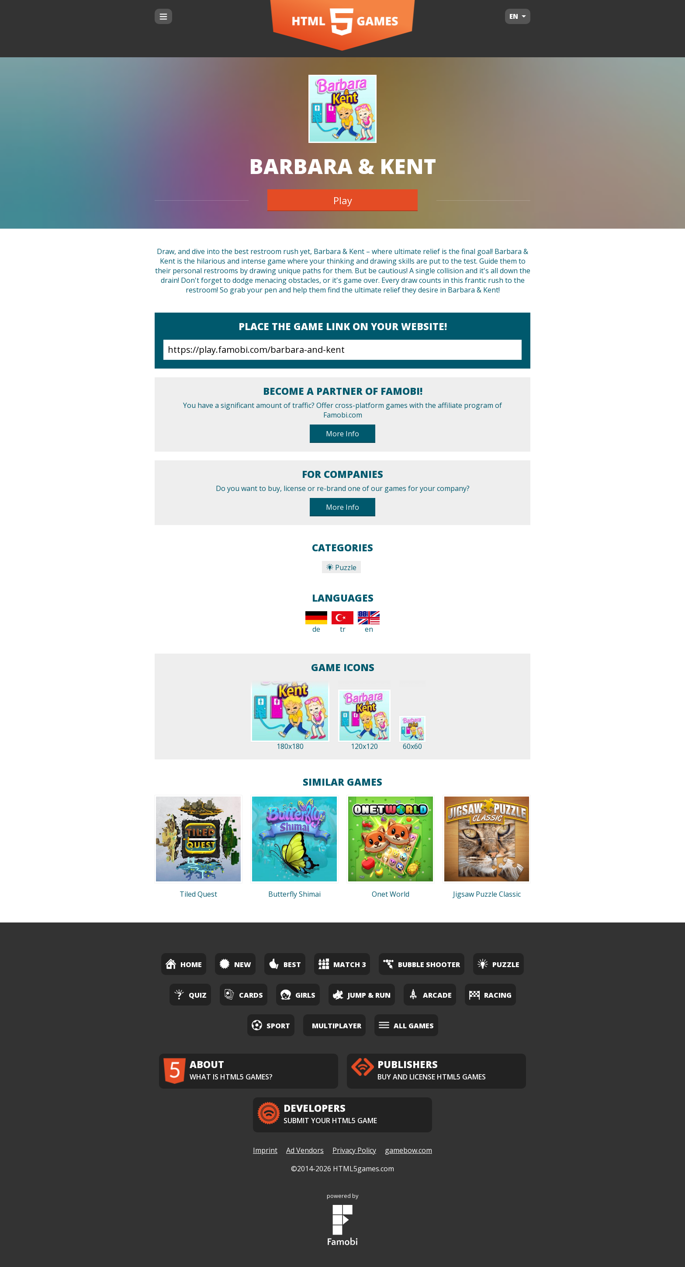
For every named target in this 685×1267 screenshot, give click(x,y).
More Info (342, 434)
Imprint (265, 1150)
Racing (490, 994)
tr (342, 622)
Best (285, 963)
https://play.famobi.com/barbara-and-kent (342, 350)
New (235, 963)
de (316, 622)
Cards (243, 994)
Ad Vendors (305, 1150)
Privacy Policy (354, 1150)
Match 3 (342, 963)
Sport (271, 1025)
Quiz (190, 994)
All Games (406, 1025)
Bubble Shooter (421, 963)
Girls (297, 994)
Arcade (430, 994)
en (369, 622)
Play (342, 200)
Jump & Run (362, 994)
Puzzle (341, 567)
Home (184, 963)
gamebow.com (408, 1150)
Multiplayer (336, 1025)
